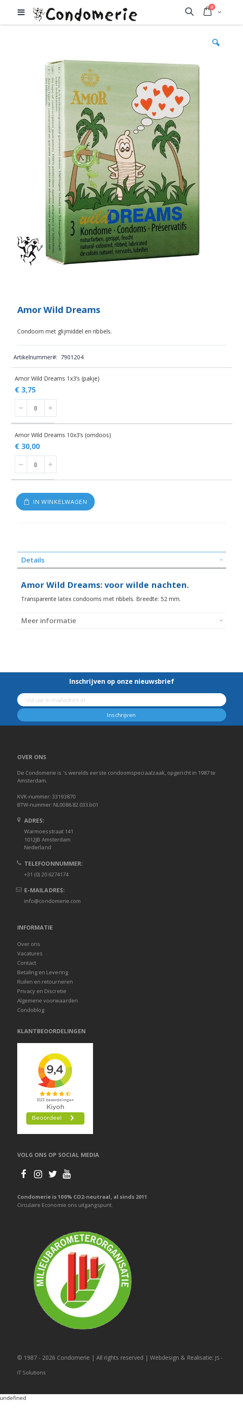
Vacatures (30, 953)
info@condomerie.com (52, 901)
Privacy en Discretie (41, 991)
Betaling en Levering (42, 972)
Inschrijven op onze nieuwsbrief (121, 681)
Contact (26, 962)
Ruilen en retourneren (45, 981)
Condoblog (31, 1010)
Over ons (29, 944)
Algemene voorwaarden (47, 1000)
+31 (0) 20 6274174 (46, 874)
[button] (216, 48)
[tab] (121, 560)
